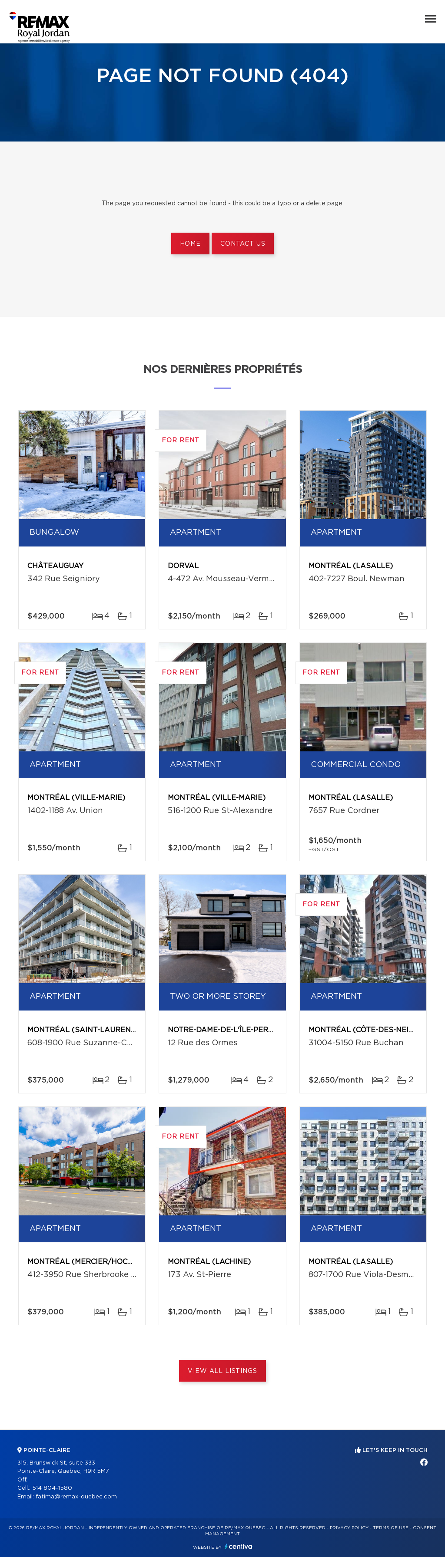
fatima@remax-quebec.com (76, 1497)
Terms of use (390, 1528)
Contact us (242, 244)
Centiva (238, 1546)
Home (190, 244)
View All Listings (222, 1371)
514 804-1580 (52, 1488)
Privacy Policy (349, 1528)
